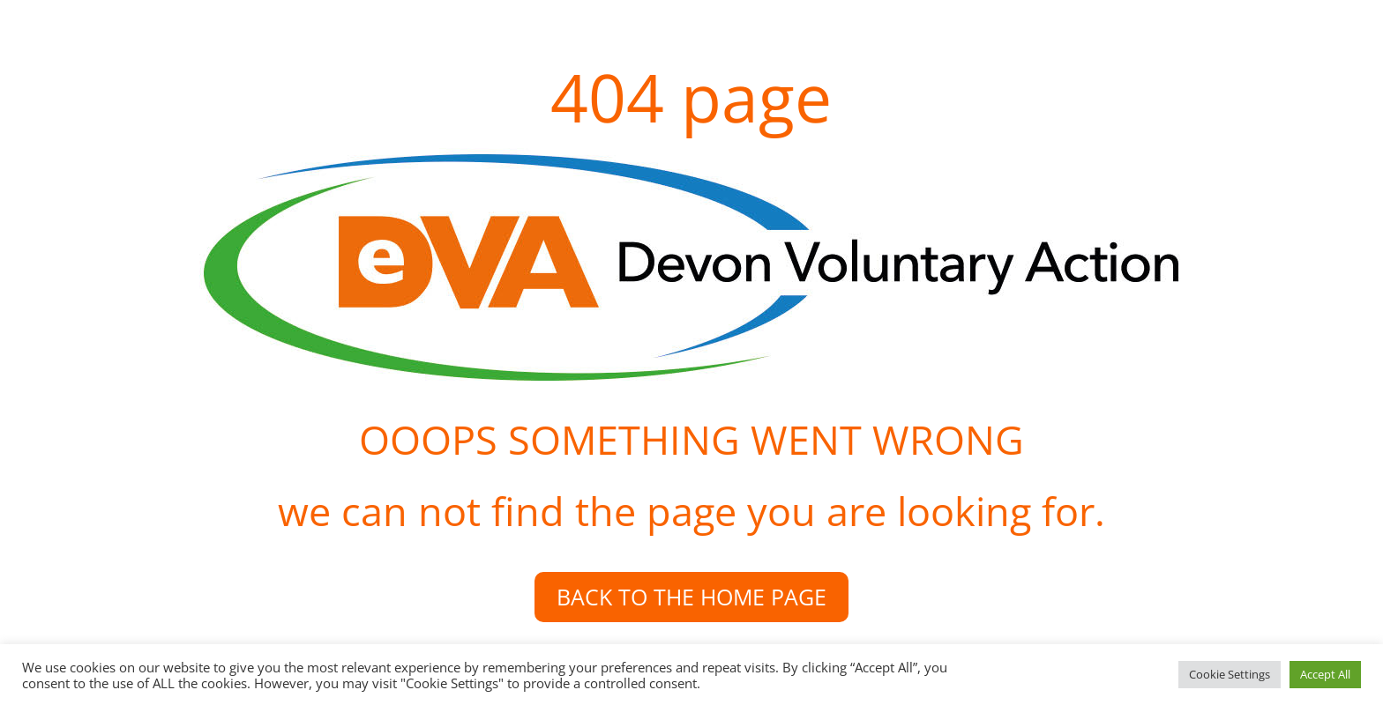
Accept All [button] (1325, 674)
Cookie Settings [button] (1229, 674)
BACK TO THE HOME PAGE (691, 597)
